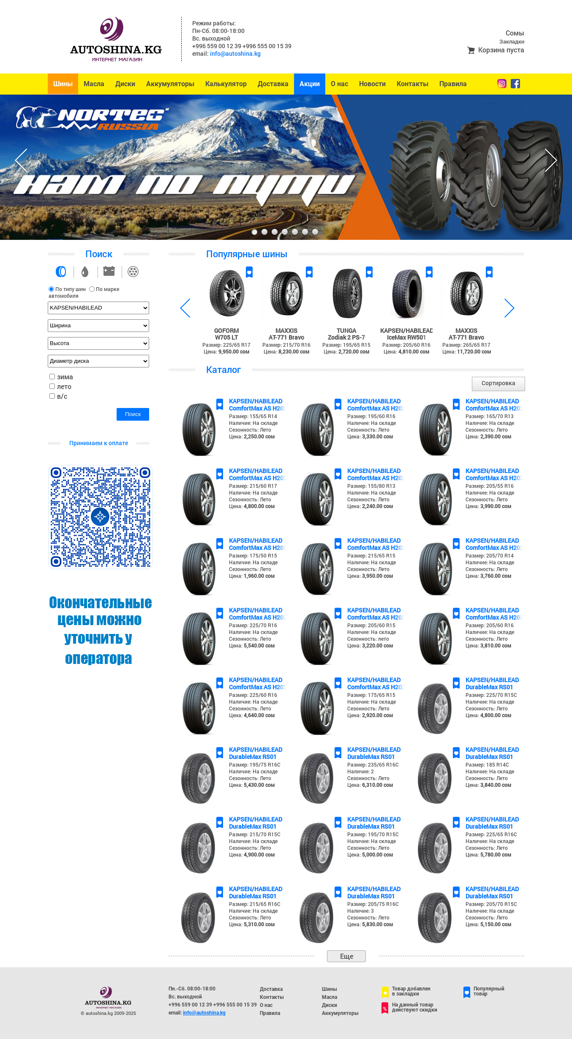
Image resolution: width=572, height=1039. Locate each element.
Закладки (511, 41)
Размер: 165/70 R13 (490, 416)
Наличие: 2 (360, 771)
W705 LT (226, 337)
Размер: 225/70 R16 (253, 625)
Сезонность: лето (368, 638)
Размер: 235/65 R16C (373, 764)
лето (64, 386)
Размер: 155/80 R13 (371, 485)
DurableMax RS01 (489, 687)
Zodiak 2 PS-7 (346, 337)
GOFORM (226, 330)
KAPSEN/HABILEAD (406, 330)
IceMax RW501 (406, 337)
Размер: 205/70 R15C (491, 903)
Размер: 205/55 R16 (490, 485)
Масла (94, 84)
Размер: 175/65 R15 (371, 694)
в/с (62, 396)
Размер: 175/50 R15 (253, 555)
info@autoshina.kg (235, 53)
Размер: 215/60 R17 (253, 485)
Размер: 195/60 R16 (371, 416)
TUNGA (346, 330)
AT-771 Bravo (286, 337)
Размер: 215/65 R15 (371, 555)
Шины (63, 84)
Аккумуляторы (170, 84)
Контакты (412, 84)
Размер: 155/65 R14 (253, 416)
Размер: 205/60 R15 (371, 625)
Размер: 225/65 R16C (491, 834)
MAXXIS (286, 330)
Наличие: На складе (253, 422)
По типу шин (70, 289)
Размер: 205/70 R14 (490, 555)
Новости (372, 84)
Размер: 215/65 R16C (255, 903)
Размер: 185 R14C (487, 764)
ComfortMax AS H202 (258, 408)
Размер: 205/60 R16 (490, 625)
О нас (339, 84)
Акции (310, 84)
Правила (453, 84)
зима (65, 376)
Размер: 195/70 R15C (373, 834)
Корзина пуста (501, 49)
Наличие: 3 (360, 910)
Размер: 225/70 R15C (491, 694)
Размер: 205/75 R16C (373, 903)
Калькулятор (226, 84)
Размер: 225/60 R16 (253, 694)
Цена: (252, 436)
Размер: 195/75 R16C (255, 764)
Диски (125, 84)
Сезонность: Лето (250, 429)
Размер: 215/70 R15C (255, 834)
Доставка (273, 84)
